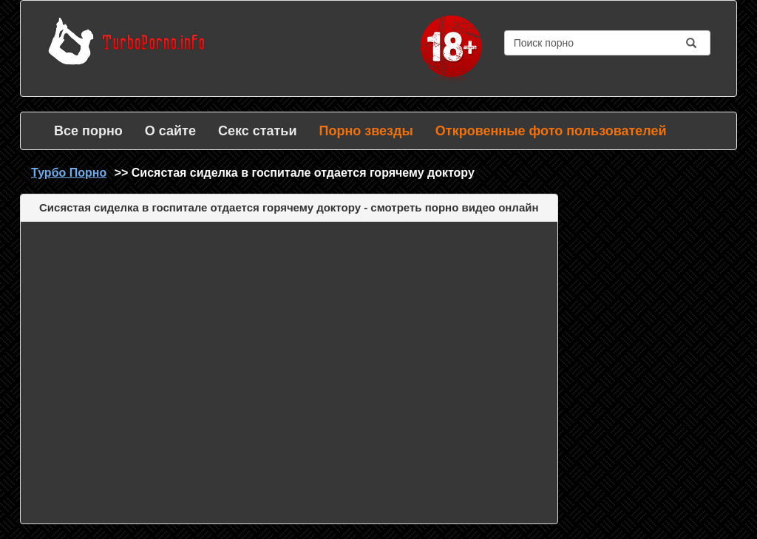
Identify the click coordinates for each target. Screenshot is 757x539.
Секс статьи (257, 130)
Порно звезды (366, 130)
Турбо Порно (68, 172)
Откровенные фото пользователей (551, 130)
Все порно (88, 130)
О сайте (170, 130)
